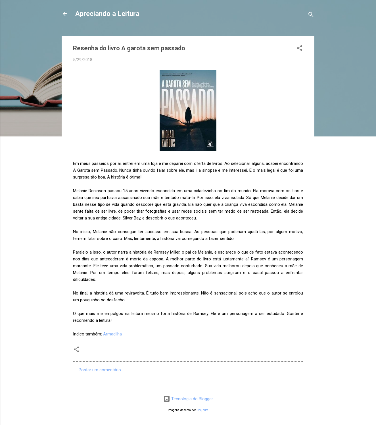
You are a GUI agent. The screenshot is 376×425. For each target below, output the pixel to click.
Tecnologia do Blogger (188, 398)
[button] (299, 49)
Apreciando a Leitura (107, 14)
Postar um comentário (100, 369)
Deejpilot (202, 410)
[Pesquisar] (311, 15)
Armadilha (112, 334)
